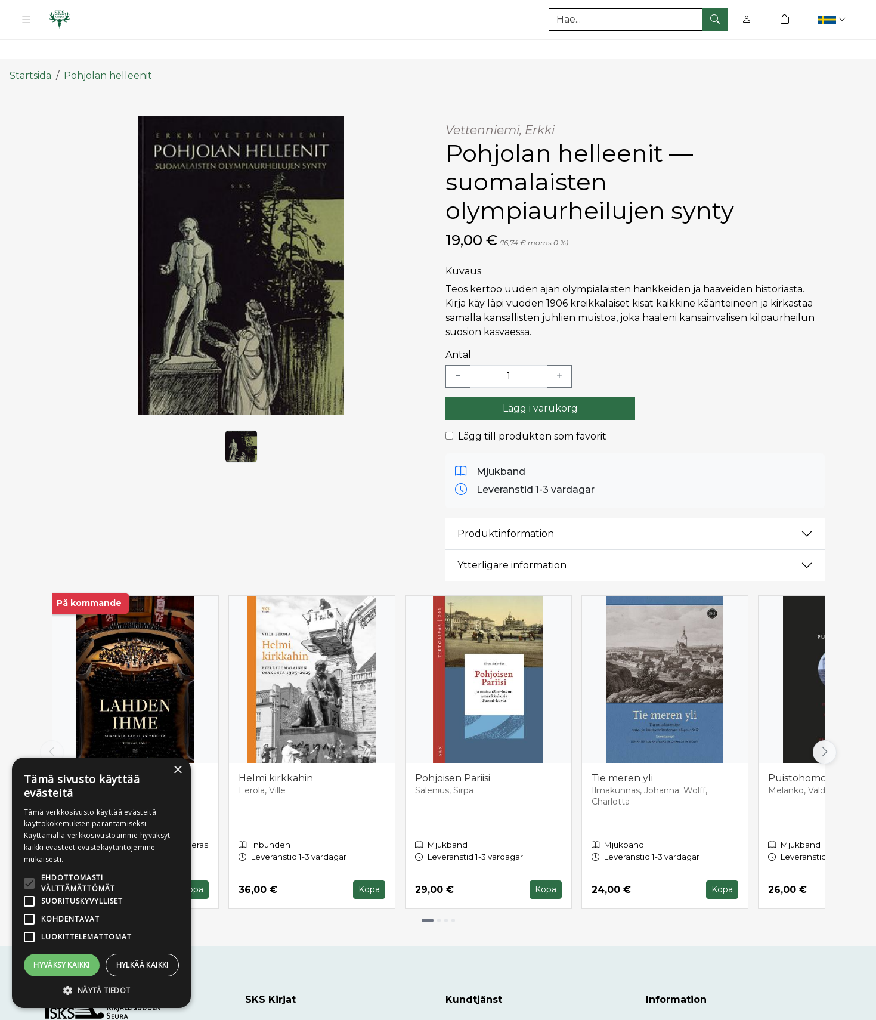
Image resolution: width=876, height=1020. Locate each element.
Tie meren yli (622, 751)
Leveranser (672, 1000)
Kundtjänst (472, 1000)
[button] (833, 19)
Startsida (30, 49)
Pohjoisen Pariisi (452, 751)
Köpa (192, 863)
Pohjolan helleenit (108, 49)
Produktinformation (505, 507)
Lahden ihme (93, 751)
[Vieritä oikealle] (825, 726)
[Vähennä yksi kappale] (457, 349)
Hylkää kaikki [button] (142, 965)
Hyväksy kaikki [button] (61, 965)
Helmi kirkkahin (276, 751)
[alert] (101, 883)
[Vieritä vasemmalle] (52, 726)
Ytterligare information (512, 539)
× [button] (177, 770)
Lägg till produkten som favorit (532, 409)
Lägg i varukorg (540, 381)
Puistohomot (799, 751)
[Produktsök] (638, 19)
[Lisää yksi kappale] (559, 349)
